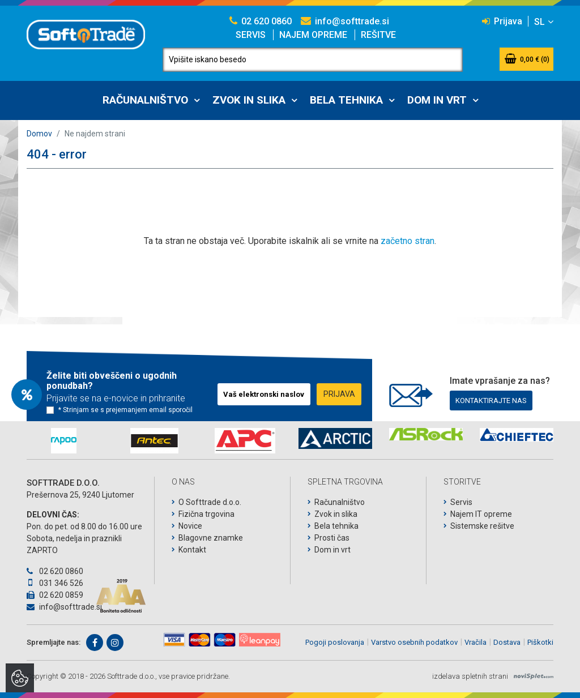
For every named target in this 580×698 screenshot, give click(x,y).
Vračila (475, 642)
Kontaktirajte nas (491, 400)
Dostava (507, 642)
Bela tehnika (346, 99)
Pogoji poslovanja (334, 642)
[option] (63, 440)
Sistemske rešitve (482, 525)
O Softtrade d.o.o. (209, 502)
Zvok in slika (248, 99)
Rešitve (378, 34)
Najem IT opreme (481, 514)
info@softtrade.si (345, 21)
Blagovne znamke (210, 537)
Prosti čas (331, 537)
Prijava (502, 21)
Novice (190, 525)
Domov (39, 133)
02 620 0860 (260, 21)
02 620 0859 (55, 594)
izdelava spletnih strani (470, 676)
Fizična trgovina (206, 514)
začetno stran (407, 240)
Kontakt (192, 549)
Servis (251, 34)
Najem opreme (313, 34)
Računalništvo (145, 99)
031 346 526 (55, 583)
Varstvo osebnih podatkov (414, 642)
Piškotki (540, 642)
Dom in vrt (437, 99)
